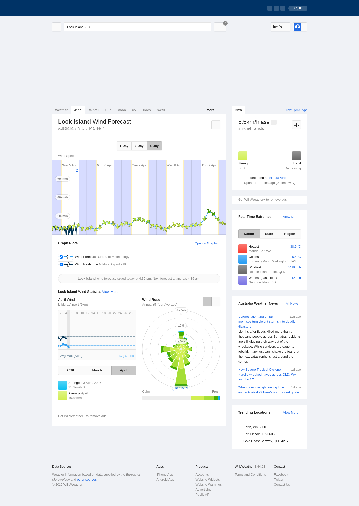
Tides (146, 110)
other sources (87, 479)
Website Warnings (208, 484)
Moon (121, 110)
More (210, 110)
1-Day (124, 146)
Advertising (203, 489)
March (97, 370)
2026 (70, 370)
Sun (108, 110)
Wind (78, 110)
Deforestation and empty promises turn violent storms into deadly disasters (269, 339)
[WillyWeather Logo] (75, 8)
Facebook (281, 474)
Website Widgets (207, 479)
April (123, 370)
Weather (61, 110)
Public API (202, 494)
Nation (249, 234)
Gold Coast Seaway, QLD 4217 (265, 441)
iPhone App (164, 474)
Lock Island (106, 128)
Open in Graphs (206, 243)
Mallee (95, 128)
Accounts (202, 474)
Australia (65, 128)
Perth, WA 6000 (254, 427)
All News (292, 303)
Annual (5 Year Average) (159, 304)
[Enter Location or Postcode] (137, 26)
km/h (277, 27)
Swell (161, 110)
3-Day (139, 146)
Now (238, 110)
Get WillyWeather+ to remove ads (262, 199)
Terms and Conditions (250, 474)
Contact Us (282, 484)
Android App (165, 479)
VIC (81, 128)
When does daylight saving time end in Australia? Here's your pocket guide (269, 389)
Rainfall (93, 110)
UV (134, 110)
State (269, 234)
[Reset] (198, 27)
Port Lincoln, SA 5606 (259, 434)
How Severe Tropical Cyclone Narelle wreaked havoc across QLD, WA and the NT (269, 374)
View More (290, 217)
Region (289, 234)
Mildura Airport (278, 178)
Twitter (278, 479)
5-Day (154, 146)
